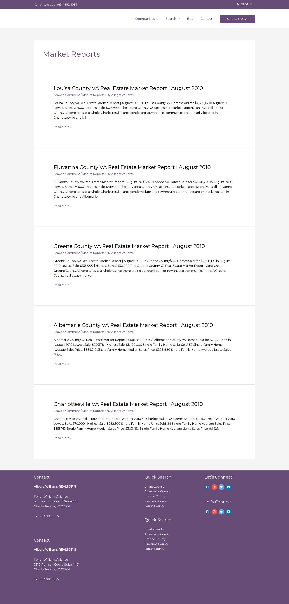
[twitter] (247, 4)
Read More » (63, 127)
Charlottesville (155, 486)
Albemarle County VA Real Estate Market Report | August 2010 (140, 325)
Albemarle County (158, 491)
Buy (192, 18)
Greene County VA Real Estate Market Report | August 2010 (135, 246)
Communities (150, 18)
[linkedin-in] (251, 4)
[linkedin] (229, 487)
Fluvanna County (157, 501)
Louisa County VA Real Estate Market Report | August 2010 (134, 88)
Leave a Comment (67, 95)
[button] (237, 19)
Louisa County (154, 506)
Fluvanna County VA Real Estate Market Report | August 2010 (138, 167)
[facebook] (238, 4)
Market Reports (94, 95)
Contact (207, 18)
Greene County (155, 496)
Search (174, 18)
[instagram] (243, 4)
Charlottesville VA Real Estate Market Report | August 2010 (134, 404)
